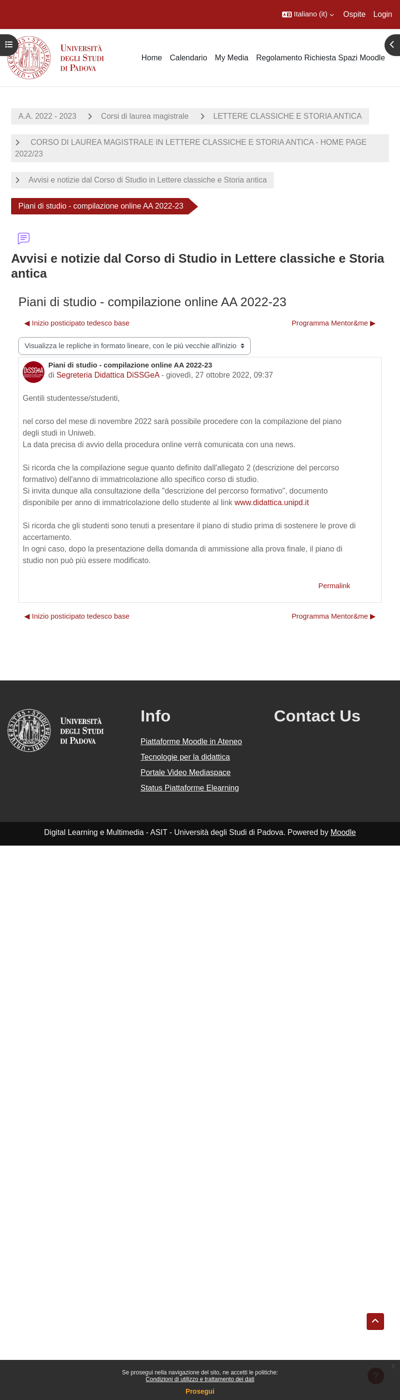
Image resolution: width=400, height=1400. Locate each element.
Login (382, 14)
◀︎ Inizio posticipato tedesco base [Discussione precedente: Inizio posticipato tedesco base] (76, 323)
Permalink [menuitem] (334, 586)
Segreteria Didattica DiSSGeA (108, 375)
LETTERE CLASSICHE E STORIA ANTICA (288, 116)
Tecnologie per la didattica (185, 757)
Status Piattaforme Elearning (190, 788)
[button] (307, 14)
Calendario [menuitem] (188, 58)
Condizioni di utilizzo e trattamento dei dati (200, 1379)
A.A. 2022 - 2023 (47, 116)
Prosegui (200, 1391)
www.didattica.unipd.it (271, 502)
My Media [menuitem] (231, 58)
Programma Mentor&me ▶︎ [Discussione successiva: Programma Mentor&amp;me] (334, 323)
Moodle (343, 832)
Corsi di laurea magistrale (144, 116)
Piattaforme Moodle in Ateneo (191, 741)
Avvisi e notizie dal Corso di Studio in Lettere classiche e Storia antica (148, 180)
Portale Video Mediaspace (186, 772)
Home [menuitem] (152, 58)
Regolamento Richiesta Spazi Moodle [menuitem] (320, 58)
